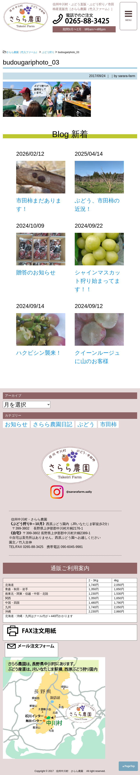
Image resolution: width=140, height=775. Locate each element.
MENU (128, 16)
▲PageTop (128, 766)
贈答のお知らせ (36, 272)
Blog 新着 (70, 134)
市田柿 (108, 424)
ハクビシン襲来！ (38, 353)
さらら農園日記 (52, 424)
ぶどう (86, 424)
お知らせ (16, 424)
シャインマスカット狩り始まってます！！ (98, 280)
